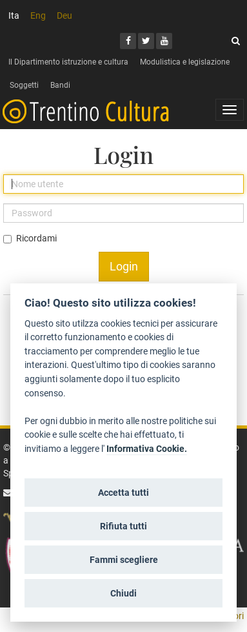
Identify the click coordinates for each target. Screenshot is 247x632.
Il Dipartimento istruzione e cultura (68, 61)
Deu (64, 15)
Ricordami (36, 238)
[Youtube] (164, 41)
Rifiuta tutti (123, 526)
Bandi (60, 85)
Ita (13, 15)
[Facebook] (128, 41)
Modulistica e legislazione (185, 61)
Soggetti (24, 85)
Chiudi (123, 593)
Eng (38, 15)
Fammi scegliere (124, 560)
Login (124, 266)
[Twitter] (146, 41)
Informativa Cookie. (146, 448)
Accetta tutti (123, 492)
